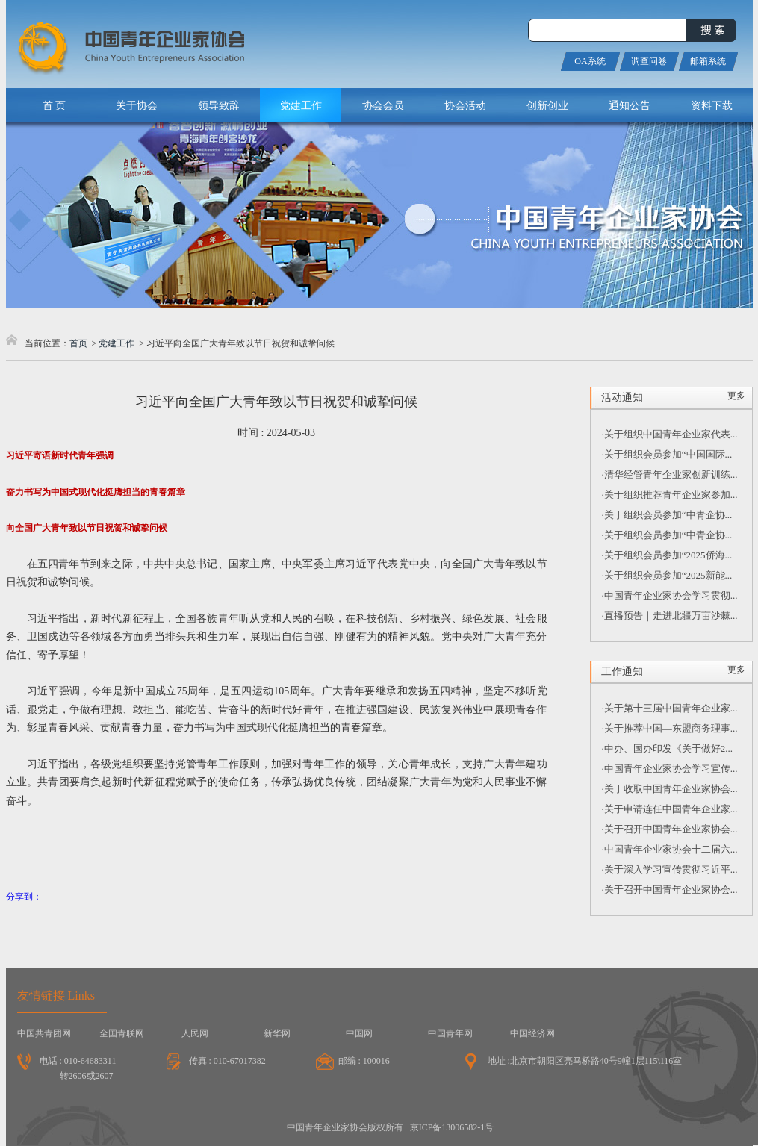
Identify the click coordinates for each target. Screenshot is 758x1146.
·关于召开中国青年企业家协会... (670, 829)
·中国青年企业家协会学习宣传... (670, 768)
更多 (736, 395)
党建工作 (116, 343)
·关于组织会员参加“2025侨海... (667, 555)
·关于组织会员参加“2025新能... (667, 575)
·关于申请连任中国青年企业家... (670, 809)
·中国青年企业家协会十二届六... (670, 849)
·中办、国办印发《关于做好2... (667, 748)
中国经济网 (532, 1033)
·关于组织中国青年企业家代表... (670, 434)
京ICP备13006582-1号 (452, 1127)
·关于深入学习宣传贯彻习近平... (670, 869)
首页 (78, 343)
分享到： (24, 896)
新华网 (277, 1033)
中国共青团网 (44, 1033)
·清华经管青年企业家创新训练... (670, 474)
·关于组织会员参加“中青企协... (667, 514)
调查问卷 (649, 61)
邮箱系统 (708, 61)
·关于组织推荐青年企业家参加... (670, 494)
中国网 (359, 1033)
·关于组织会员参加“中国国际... (667, 454)
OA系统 (589, 61)
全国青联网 (121, 1033)
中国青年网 (450, 1033)
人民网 (194, 1033)
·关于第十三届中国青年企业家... (670, 708)
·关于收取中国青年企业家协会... (670, 788)
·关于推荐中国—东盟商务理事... (670, 728)
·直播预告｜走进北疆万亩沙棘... (670, 615)
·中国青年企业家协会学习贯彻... (670, 595)
